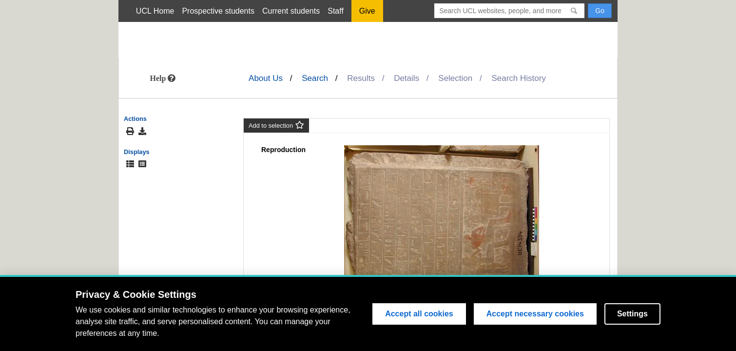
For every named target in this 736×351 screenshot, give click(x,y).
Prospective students (218, 11)
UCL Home (155, 11)
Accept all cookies (419, 314)
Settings (632, 314)
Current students (291, 11)
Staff (336, 11)
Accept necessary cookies (535, 314)
